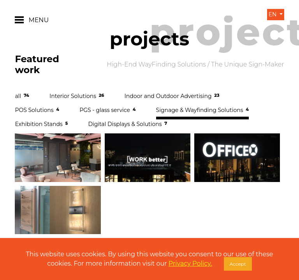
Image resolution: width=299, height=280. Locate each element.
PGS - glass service (107, 110)
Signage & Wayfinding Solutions (202, 110)
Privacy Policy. (190, 263)
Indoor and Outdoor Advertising (172, 96)
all (22, 96)
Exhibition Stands (41, 124)
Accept (238, 264)
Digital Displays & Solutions (127, 124)
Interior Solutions (76, 96)
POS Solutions (37, 110)
